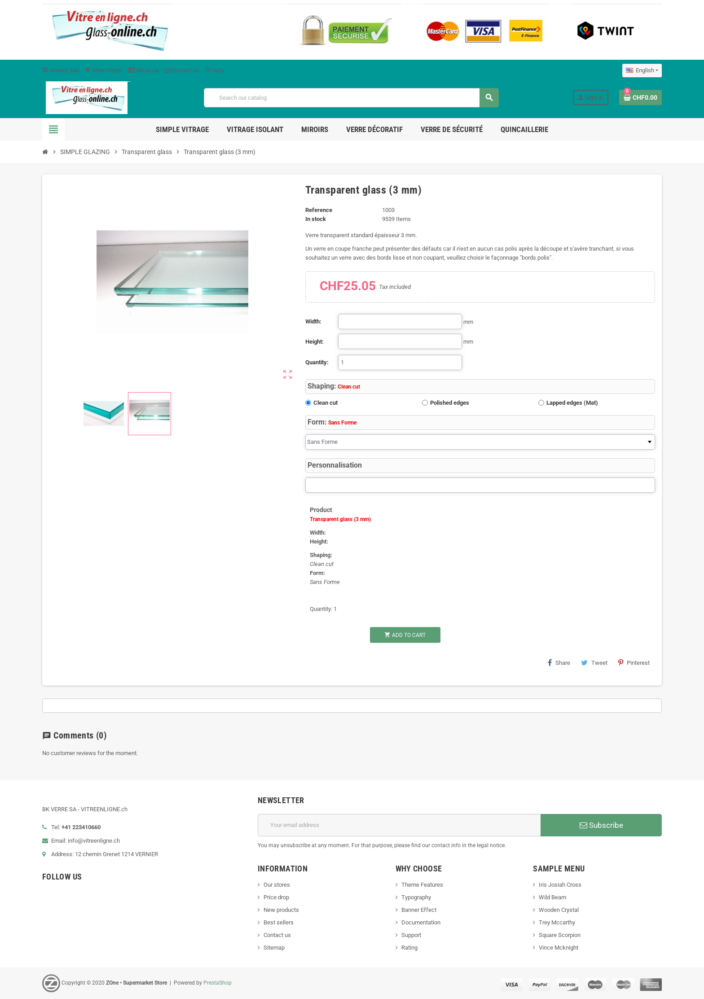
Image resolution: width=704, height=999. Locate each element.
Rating (409, 947)
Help (214, 70)
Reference (318, 210)
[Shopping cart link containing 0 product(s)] (640, 97)
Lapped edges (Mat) (572, 402)
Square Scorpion (560, 935)
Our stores (277, 884)
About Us (143, 70)
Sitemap (274, 947)
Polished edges (449, 402)
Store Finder (104, 70)
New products (281, 909)
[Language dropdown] (642, 70)
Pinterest (634, 662)
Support (411, 935)
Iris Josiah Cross (560, 884)
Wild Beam (552, 897)
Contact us (277, 935)
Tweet (594, 662)
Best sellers (279, 922)
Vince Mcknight (558, 947)
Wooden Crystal (559, 909)
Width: (313, 321)
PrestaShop (217, 983)
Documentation (420, 922)
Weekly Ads (60, 70)
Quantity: (317, 362)
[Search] (351, 97)
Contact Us (181, 70)
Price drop (276, 897)
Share (559, 662)
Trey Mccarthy (557, 922)
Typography (416, 897)
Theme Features (422, 884)
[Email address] (399, 825)
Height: (314, 341)
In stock (315, 219)
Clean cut (325, 402)
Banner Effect (418, 909)
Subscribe (601, 825)
